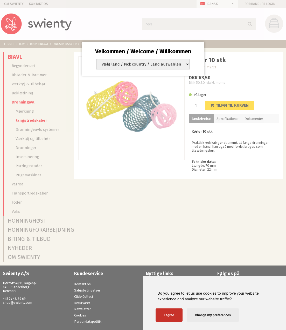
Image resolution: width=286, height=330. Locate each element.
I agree (169, 315)
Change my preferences (213, 315)
